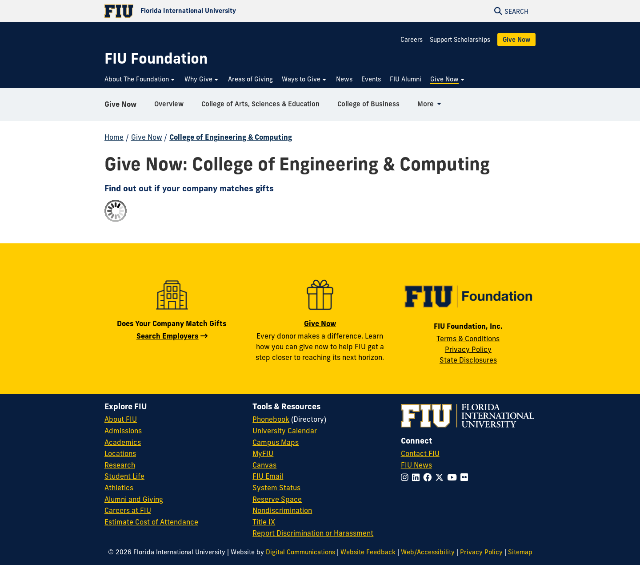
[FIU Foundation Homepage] (156, 58)
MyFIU (262, 453)
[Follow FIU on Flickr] (466, 477)
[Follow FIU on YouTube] (453, 477)
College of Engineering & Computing (230, 137)
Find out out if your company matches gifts (189, 188)
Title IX (263, 521)
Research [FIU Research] (119, 464)
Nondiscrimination (282, 510)
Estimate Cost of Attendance (151, 521)
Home (114, 137)
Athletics (118, 487)
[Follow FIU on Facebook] (429, 477)
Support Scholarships (460, 40)
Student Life (124, 476)
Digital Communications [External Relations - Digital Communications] (300, 552)
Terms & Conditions (468, 338)
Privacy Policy (468, 349)
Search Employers (167, 335)
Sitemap (520, 552)
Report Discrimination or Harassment (312, 533)
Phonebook (270, 419)
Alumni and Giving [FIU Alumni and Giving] (133, 499)
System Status (276, 487)
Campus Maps (275, 442)
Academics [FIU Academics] (122, 442)
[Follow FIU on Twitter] (441, 477)
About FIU (120, 419)
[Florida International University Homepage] (212, 11)
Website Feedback (368, 552)
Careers (411, 40)
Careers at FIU (127, 510)
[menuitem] (140, 79)
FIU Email (267, 476)
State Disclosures (468, 359)
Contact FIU (420, 453)
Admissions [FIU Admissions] (123, 430)
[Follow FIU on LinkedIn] (417, 477)
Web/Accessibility (428, 552)
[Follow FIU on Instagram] (406, 477)
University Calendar (284, 430)
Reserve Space (277, 499)
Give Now (516, 40)
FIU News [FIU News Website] (416, 464)
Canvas (264, 464)
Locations (120, 453)
